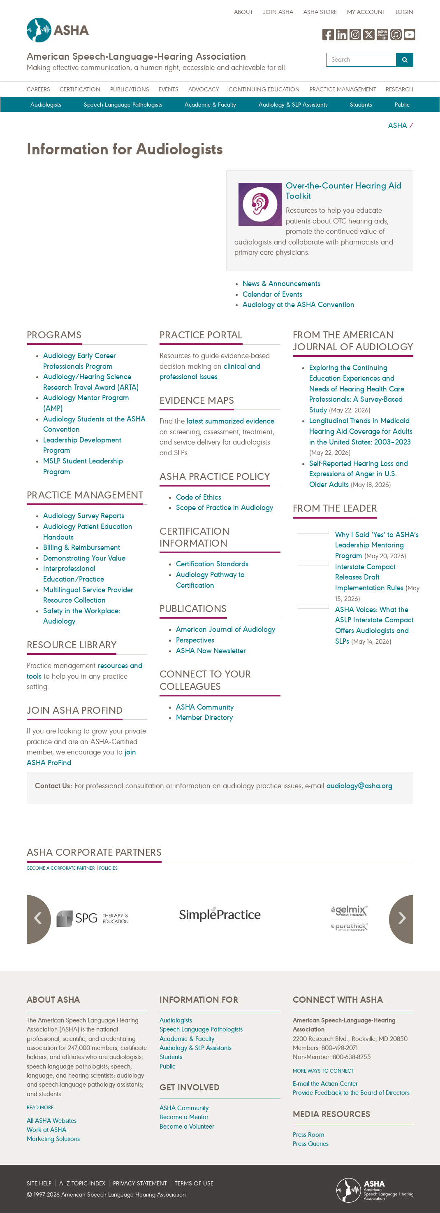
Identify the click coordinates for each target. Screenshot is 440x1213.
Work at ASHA (46, 1130)
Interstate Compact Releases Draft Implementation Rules (369, 577)
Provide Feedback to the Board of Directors (351, 1093)
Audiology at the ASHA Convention (298, 304)
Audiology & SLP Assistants (293, 104)
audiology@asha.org (359, 785)
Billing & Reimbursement (81, 547)
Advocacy (203, 89)
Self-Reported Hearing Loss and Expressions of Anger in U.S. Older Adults (358, 474)
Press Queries (311, 1144)
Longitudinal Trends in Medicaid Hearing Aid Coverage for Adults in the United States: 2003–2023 (360, 431)
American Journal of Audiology (225, 629)
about (243, 12)
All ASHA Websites (51, 1121)
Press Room (308, 1134)
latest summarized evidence (230, 421)
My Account (366, 12)
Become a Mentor (184, 1117)
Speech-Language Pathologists (123, 104)
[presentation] (91, 918)
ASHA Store (320, 12)
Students (361, 104)
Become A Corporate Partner (61, 868)
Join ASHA (278, 12)
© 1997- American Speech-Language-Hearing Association (106, 1194)
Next (401, 919)
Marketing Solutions (53, 1139)
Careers (38, 89)
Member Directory (204, 717)
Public (402, 104)
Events (168, 89)
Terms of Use (194, 1183)
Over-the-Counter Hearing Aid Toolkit (344, 190)
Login (404, 12)
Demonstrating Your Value (84, 558)
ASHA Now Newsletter (211, 650)
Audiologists (45, 104)
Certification (80, 89)
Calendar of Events (272, 294)
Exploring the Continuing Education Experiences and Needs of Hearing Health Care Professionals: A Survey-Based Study (356, 388)
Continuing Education (264, 89)
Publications (129, 89)
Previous (39, 919)
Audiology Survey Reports (83, 515)
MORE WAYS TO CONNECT (323, 1071)
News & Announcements (281, 283)
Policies (108, 868)
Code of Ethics (198, 497)
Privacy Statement (140, 1183)
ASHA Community (205, 707)
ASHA (397, 125)
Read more (40, 1107)
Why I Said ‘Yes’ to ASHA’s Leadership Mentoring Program (377, 545)
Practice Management (343, 89)
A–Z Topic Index (82, 1183)
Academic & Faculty (210, 104)
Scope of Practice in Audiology (224, 507)
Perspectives (195, 640)
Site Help (39, 1183)
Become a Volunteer (187, 1126)
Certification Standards (212, 563)
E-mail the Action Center (325, 1083)
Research (399, 89)
